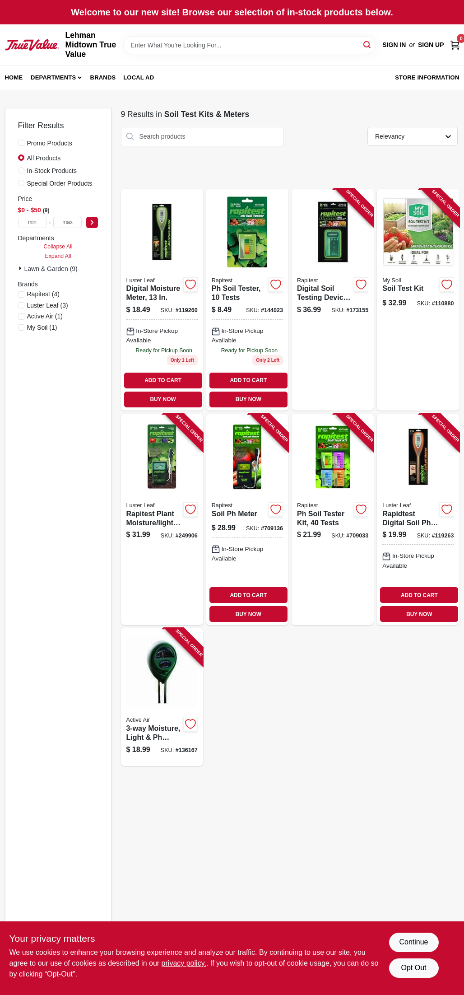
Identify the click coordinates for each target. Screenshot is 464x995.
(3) (47, 305)
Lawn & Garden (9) (51, 268)
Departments (53, 77)
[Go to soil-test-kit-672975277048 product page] (418, 300)
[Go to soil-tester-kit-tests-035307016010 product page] (333, 519)
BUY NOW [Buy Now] (163, 399)
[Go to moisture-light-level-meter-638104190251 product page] (162, 697)
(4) (43, 294)
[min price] (32, 222)
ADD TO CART (162, 380)
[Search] (367, 44)
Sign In (394, 44)
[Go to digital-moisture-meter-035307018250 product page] (162, 300)
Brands (103, 77)
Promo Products (49, 143)
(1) (45, 316)
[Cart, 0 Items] (454, 45)
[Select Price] (92, 222)
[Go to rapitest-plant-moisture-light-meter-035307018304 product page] (162, 519)
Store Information (427, 77)
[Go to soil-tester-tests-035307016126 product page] (247, 300)
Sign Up (431, 44)
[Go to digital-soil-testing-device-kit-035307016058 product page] (333, 300)
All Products (44, 158)
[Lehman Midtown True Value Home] (32, 44)
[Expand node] (21, 268)
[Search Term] (249, 45)
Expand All (58, 256)
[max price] (67, 222)
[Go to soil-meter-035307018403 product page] (247, 519)
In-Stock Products (52, 170)
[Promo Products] (21, 143)
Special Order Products (60, 183)
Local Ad (138, 77)
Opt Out (413, 968)
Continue (413, 942)
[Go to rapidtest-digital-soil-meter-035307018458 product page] (418, 519)
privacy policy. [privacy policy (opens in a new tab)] (184, 963)
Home (14, 77)
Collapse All (57, 246)
